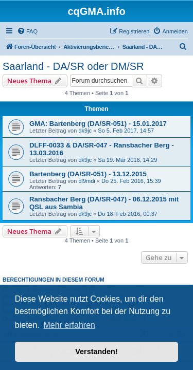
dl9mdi (86, 181)
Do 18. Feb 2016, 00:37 (127, 214)
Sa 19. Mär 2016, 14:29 (127, 160)
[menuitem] (27, 31)
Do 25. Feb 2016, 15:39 (131, 181)
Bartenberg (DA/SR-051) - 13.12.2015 (88, 174)
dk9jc (85, 130)
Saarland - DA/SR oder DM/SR (73, 66)
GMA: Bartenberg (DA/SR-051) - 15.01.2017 (98, 123)
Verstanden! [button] (96, 351)
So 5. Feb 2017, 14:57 (126, 130)
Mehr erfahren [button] (69, 325)
